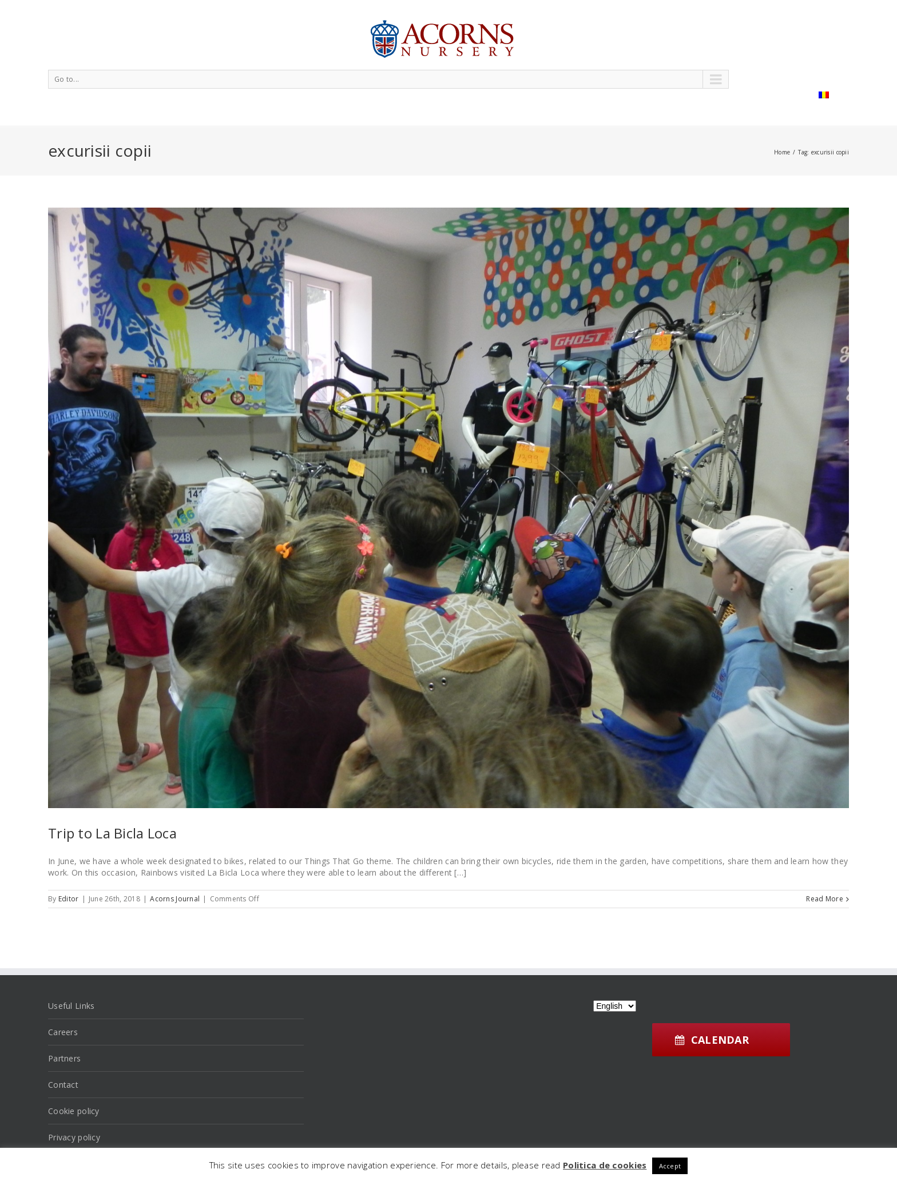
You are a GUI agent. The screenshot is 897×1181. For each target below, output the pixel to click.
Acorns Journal (175, 899)
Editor (68, 899)
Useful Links (71, 1005)
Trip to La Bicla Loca (112, 833)
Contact (63, 1084)
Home (782, 152)
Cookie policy (74, 1111)
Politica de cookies (604, 1165)
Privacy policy (74, 1137)
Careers (63, 1032)
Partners (64, 1058)
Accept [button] (670, 1166)
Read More (824, 899)
